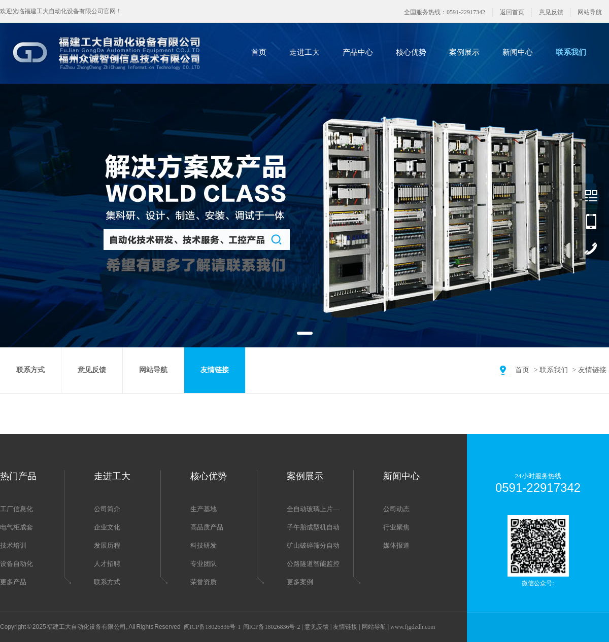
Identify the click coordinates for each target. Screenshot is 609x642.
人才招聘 (107, 563)
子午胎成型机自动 (313, 527)
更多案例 (300, 582)
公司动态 (396, 509)
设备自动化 (16, 563)
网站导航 (590, 12)
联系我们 (571, 52)
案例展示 (464, 52)
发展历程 (107, 545)
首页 (258, 52)
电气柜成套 (16, 527)
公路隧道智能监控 (313, 563)
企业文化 (107, 527)
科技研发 (203, 545)
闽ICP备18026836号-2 (271, 626)
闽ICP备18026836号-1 (212, 626)
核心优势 (411, 52)
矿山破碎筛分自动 (313, 545)
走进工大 (304, 52)
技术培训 (13, 545)
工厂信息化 (16, 509)
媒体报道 (396, 545)
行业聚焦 (396, 527)
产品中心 (358, 52)
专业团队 (203, 563)
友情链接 (592, 370)
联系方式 (30, 370)
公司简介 (107, 509)
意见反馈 (551, 12)
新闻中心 (517, 52)
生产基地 (203, 509)
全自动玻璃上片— (313, 509)
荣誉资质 (203, 582)
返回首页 (512, 12)
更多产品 (13, 582)
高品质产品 (206, 527)
